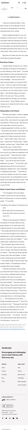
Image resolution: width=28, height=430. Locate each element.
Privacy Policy (5, 412)
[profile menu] (24, 2)
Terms (11, 412)
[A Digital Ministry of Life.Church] (14, 398)
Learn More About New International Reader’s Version (12, 329)
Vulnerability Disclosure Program (9, 414)
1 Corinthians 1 (5, 9)
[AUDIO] (21, 9)
